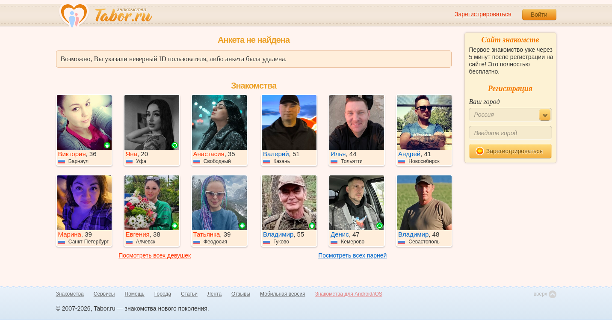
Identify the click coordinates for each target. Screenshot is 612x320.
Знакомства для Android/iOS (348, 294)
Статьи (189, 294)
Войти (539, 14)
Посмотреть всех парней (352, 255)
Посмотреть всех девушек (154, 255)
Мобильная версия (282, 294)
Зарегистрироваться (483, 14)
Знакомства (70, 294)
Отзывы (240, 294)
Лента (214, 294)
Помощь (135, 294)
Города (162, 294)
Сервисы (104, 294)
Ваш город (484, 101)
